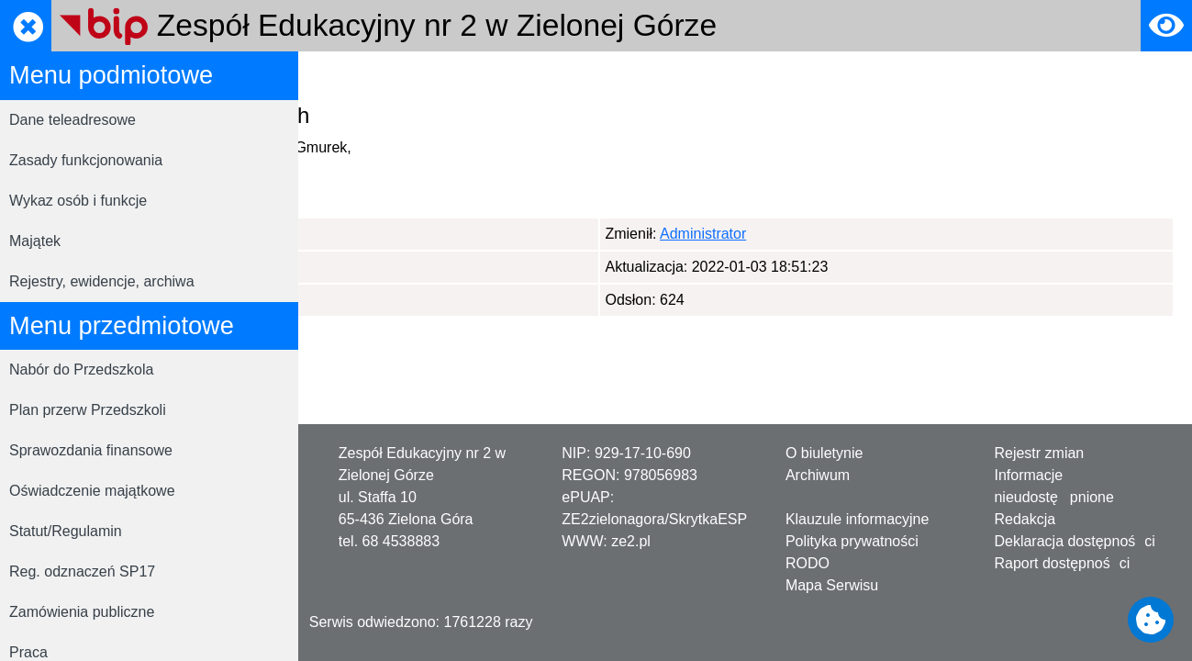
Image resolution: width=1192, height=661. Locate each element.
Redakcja (1024, 519)
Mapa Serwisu (831, 585)
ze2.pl (631, 541)
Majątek (35, 241)
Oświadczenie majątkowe (92, 491)
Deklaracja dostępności (1074, 541)
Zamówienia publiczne (81, 612)
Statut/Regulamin (65, 531)
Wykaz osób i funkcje (78, 200)
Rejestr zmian (1039, 453)
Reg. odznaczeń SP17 (82, 571)
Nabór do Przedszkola (81, 369)
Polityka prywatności (852, 541)
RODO (449, 76)
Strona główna (363, 76)
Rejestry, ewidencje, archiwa (102, 281)
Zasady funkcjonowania (85, 160)
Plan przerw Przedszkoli (87, 410)
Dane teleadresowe (72, 120)
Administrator (407, 233)
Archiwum (817, 475)
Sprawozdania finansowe (91, 450)
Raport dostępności (1062, 563)
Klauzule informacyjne (857, 519)
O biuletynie (824, 453)
